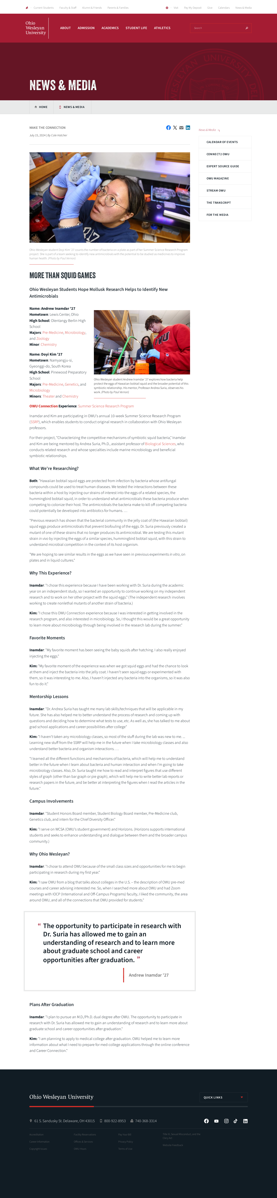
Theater (49, 396)
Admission (86, 28)
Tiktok (235, 1121)
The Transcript (219, 203)
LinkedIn (245, 1121)
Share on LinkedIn (188, 128)
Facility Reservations (85, 1135)
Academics (110, 28)
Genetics (71, 384)
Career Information (39, 1142)
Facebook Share (168, 127)
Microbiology (75, 332)
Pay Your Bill (124, 1135)
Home (43, 107)
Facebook (206, 1121)
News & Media (243, 8)
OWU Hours (80, 1149)
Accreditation (36, 1135)
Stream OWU (216, 190)
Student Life (136, 28)
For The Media (218, 215)
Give (209, 8)
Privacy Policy (125, 1142)
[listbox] (224, 1097)
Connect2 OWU (218, 154)
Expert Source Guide (223, 166)
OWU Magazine (218, 178)
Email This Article (181, 127)
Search (247, 28)
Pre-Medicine (53, 332)
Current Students (44, 8)
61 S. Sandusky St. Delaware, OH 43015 (64, 1121)
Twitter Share (175, 128)
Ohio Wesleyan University (37, 32)
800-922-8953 (115, 1121)
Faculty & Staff (67, 8)
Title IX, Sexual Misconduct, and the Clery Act (181, 1136)
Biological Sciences (160, 444)
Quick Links (213, 1097)
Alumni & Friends (92, 8)
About (65, 28)
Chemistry (49, 344)
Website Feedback (173, 1145)
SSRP (35, 422)
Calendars (224, 8)
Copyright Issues (38, 1149)
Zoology (42, 338)
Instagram (226, 1121)
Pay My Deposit (193, 8)
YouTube (216, 1121)
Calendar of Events (222, 142)
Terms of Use (125, 1149)
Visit (176, 8)
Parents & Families (118, 8)
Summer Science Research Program (106, 406)
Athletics (162, 28)
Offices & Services (83, 1142)
